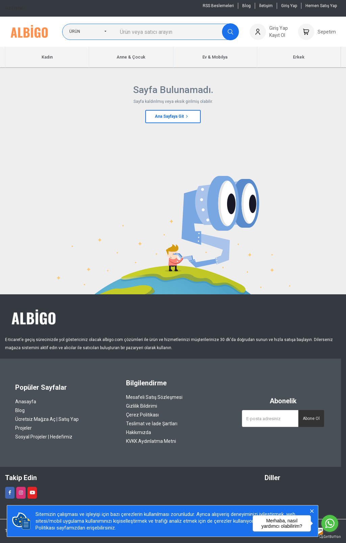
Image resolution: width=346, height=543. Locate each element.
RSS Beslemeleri (218, 5)
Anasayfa (25, 401)
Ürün (74, 31)
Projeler (23, 428)
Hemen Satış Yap (321, 5)
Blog (246, 5)
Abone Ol (311, 418)
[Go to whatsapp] (329, 523)
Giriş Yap (289, 5)
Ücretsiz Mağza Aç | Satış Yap (47, 419)
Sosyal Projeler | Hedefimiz (43, 436)
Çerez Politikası (142, 414)
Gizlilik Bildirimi (141, 406)
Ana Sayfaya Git (172, 116)
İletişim (14, 8)
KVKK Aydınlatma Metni (151, 441)
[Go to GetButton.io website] (330, 536)
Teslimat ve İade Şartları (151, 423)
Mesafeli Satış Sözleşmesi (154, 397)
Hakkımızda (138, 432)
